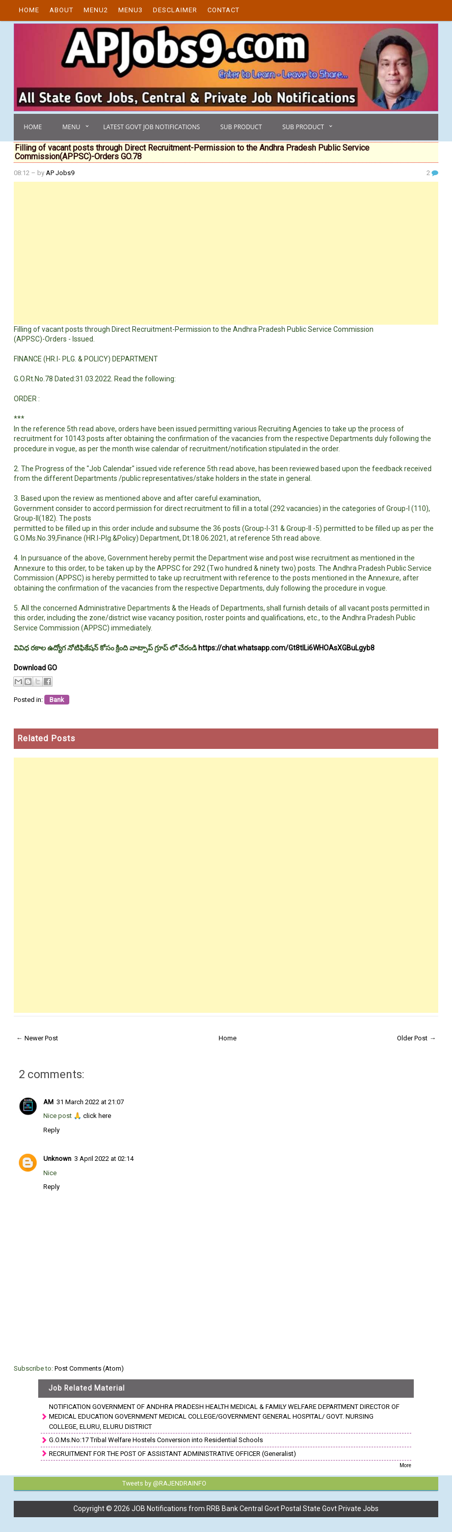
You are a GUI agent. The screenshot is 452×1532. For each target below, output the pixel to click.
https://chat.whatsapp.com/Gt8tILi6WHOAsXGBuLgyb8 (286, 648)
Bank (56, 699)
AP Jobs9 (60, 173)
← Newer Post (37, 1038)
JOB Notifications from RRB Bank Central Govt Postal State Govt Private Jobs (255, 1508)
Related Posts (46, 738)
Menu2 (96, 10)
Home (29, 10)
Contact (223, 10)
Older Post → (416, 1038)
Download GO (35, 668)
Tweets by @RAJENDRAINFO (162, 1483)
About (61, 10)
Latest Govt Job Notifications (151, 127)
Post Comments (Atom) (89, 1368)
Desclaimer (175, 10)
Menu (71, 127)
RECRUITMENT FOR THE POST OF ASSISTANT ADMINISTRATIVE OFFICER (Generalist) (172, 1453)
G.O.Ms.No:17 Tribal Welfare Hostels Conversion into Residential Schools (156, 1440)
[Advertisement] (226, 253)
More (405, 1465)
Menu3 (130, 10)
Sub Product (241, 127)
